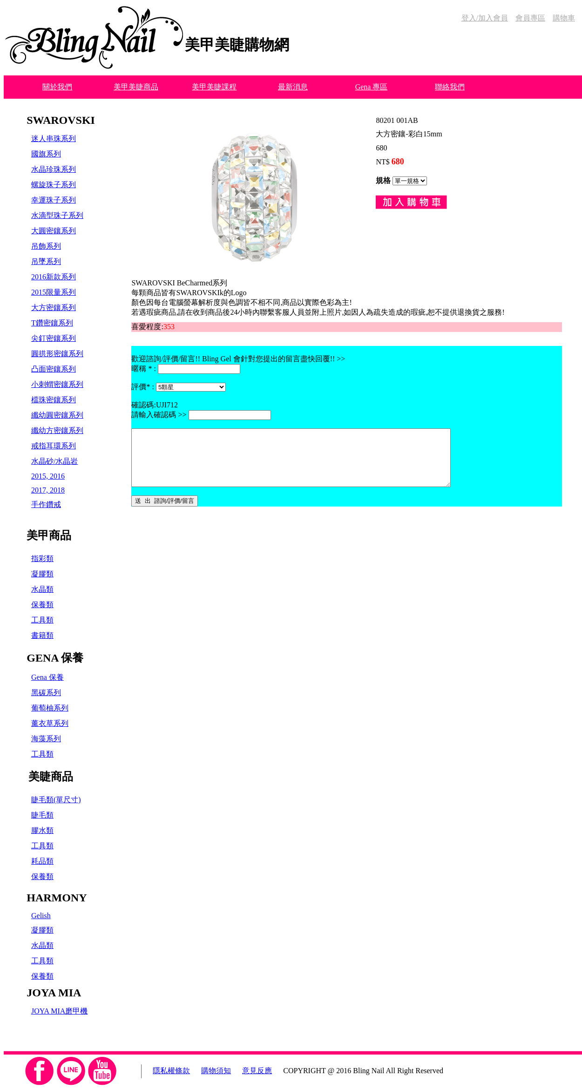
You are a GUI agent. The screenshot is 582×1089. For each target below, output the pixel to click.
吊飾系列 (46, 246)
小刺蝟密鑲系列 (57, 384)
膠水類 (42, 830)
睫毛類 (42, 815)
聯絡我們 (450, 87)
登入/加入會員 (484, 18)
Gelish (41, 916)
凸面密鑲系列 (53, 369)
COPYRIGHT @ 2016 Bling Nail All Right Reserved (363, 1071)
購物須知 (216, 1071)
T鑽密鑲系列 (52, 323)
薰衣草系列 (49, 723)
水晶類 (42, 589)
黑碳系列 (46, 693)
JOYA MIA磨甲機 (59, 1011)
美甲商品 (49, 535)
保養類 (42, 605)
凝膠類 (42, 574)
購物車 (564, 18)
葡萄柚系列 (49, 708)
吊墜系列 (46, 261)
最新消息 (293, 87)
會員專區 (530, 18)
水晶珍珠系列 (53, 169)
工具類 (42, 620)
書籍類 (42, 635)
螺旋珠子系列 (53, 185)
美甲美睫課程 (214, 87)
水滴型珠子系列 (57, 215)
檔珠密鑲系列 (53, 400)
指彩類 (42, 558)
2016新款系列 (53, 277)
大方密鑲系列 (53, 307)
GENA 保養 (55, 658)
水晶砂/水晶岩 (54, 461)
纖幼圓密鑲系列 (57, 415)
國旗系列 (46, 154)
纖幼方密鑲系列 (57, 430)
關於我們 (57, 87)
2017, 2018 (48, 490)
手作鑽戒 (46, 504)
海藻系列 (46, 739)
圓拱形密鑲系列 (57, 354)
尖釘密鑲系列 (53, 338)
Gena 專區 (371, 87)
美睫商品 (50, 777)
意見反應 (257, 1071)
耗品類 (42, 861)
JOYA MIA (54, 993)
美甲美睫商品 (136, 87)
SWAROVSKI (61, 120)
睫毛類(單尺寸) (56, 800)
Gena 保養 (47, 677)
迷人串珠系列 (53, 138)
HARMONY (57, 898)
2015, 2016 (48, 476)
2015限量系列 (53, 292)
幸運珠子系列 (53, 200)
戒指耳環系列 (53, 446)
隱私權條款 (171, 1071)
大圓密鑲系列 (53, 231)
